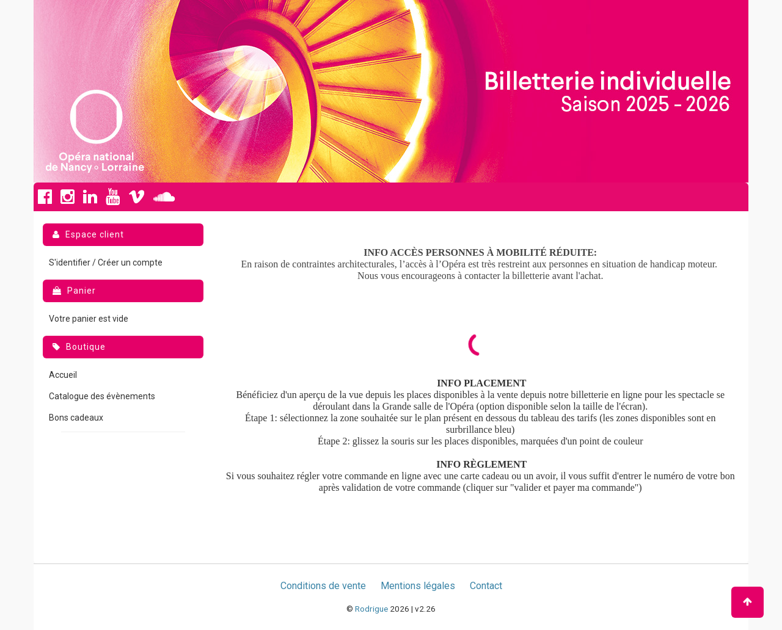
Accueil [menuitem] (63, 375)
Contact (486, 586)
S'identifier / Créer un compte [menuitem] (106, 262)
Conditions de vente (323, 586)
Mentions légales (418, 586)
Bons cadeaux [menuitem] (76, 417)
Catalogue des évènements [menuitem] (102, 396)
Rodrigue (371, 609)
